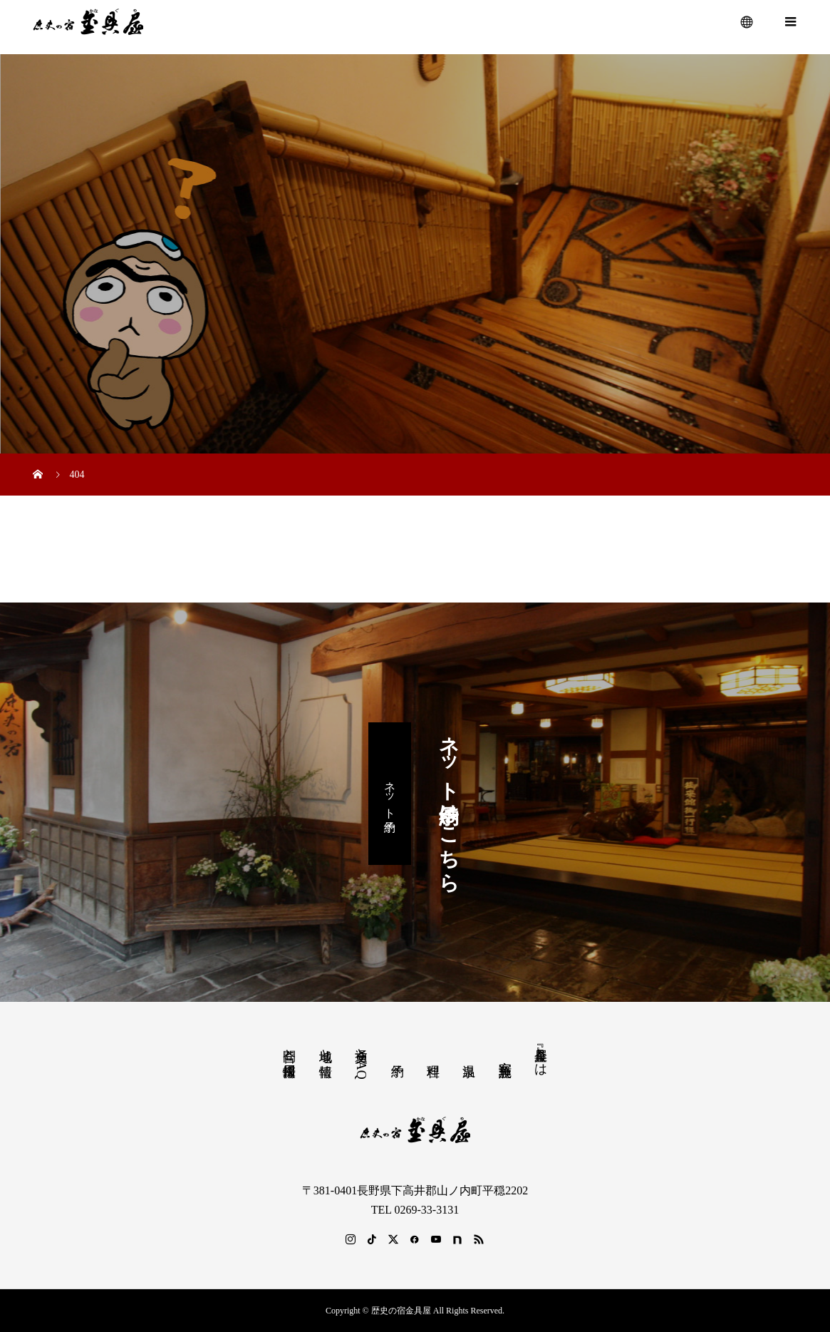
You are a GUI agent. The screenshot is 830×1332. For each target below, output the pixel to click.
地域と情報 (325, 1047)
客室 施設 (505, 1053)
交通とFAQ (361, 1060)
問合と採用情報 (289, 1047)
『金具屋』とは (541, 1055)
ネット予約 (390, 793)
